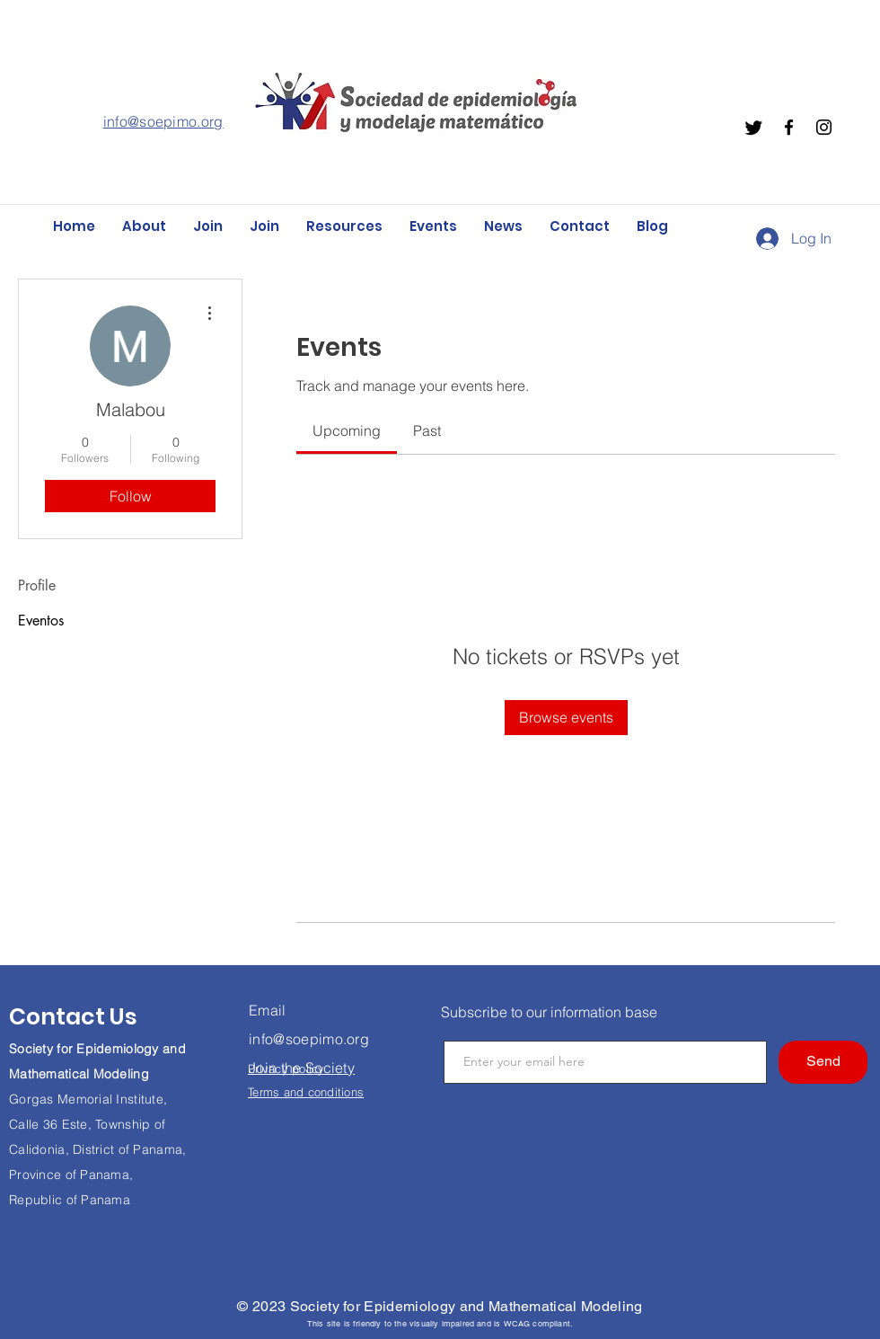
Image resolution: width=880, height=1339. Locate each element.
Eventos (41, 620)
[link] (346, 430)
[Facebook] (789, 127)
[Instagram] (824, 127)
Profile (37, 585)
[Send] (823, 1062)
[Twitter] (754, 127)
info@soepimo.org (163, 121)
